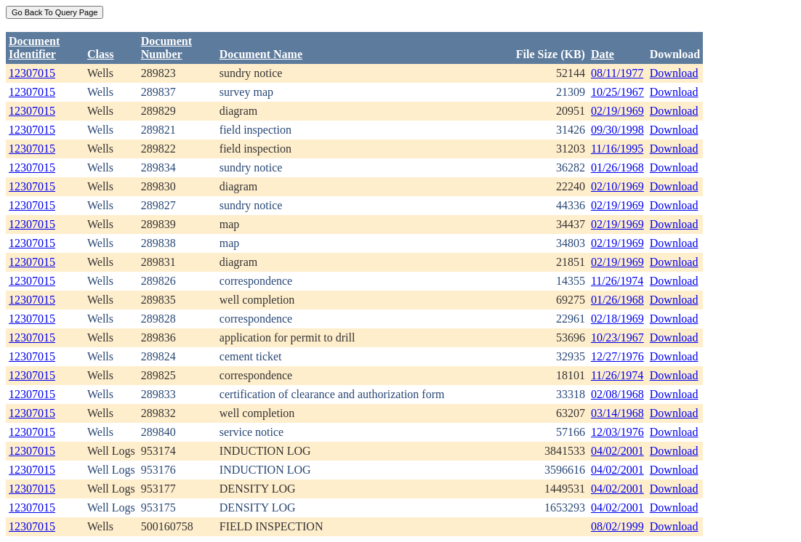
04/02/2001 (617, 451)
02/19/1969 (617, 111)
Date (602, 54)
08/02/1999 (617, 526)
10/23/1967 (617, 337)
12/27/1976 (617, 356)
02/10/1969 (617, 186)
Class (100, 54)
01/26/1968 (617, 167)
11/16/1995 (617, 148)
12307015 (32, 73)
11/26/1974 (617, 281)
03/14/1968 (617, 413)
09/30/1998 (617, 130)
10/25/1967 (617, 92)
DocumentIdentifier (34, 47)
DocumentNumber (166, 47)
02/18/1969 (617, 318)
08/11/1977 (617, 73)
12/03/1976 (617, 432)
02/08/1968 (617, 394)
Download (674, 73)
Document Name (261, 54)
